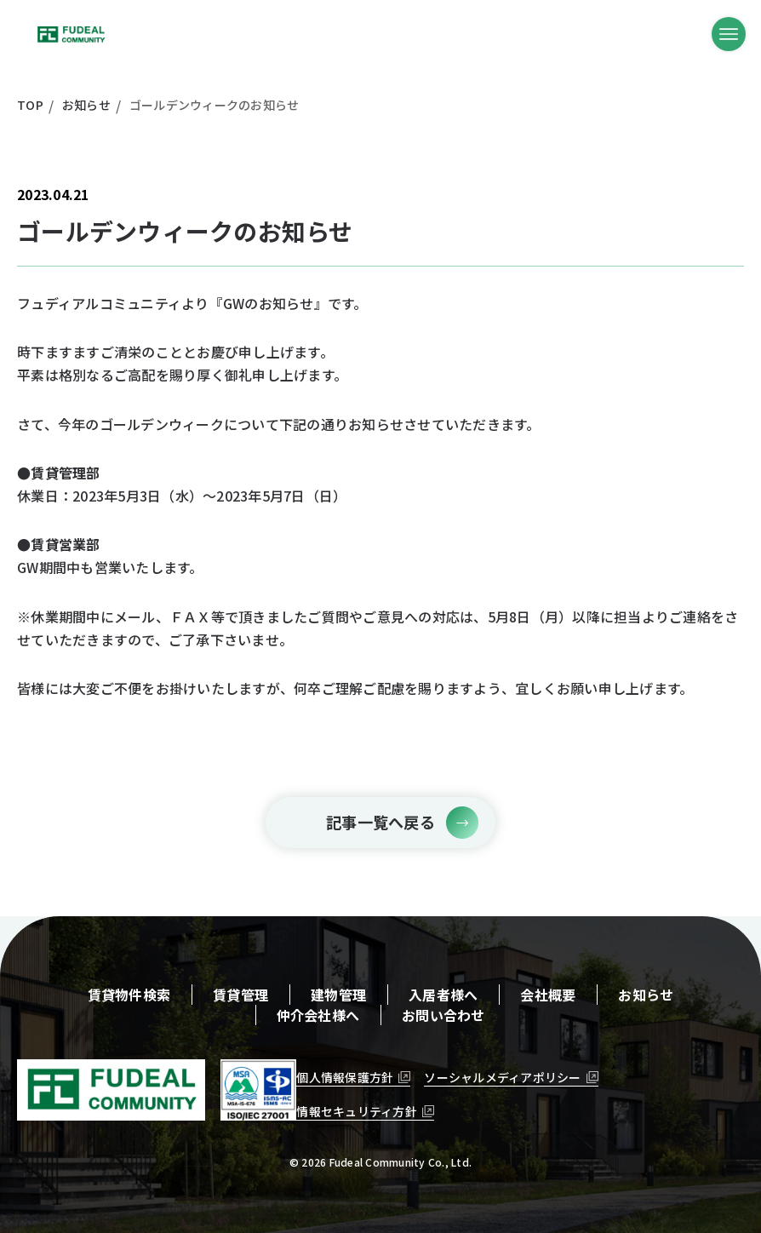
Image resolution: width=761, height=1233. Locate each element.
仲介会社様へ (318, 1015)
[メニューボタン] (729, 34)
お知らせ (645, 994)
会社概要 (547, 994)
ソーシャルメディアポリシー (502, 1077)
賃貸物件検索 (129, 994)
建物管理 (338, 994)
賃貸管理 (240, 994)
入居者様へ (443, 994)
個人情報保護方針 (344, 1077)
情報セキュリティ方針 (356, 1111)
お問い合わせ (443, 1015)
